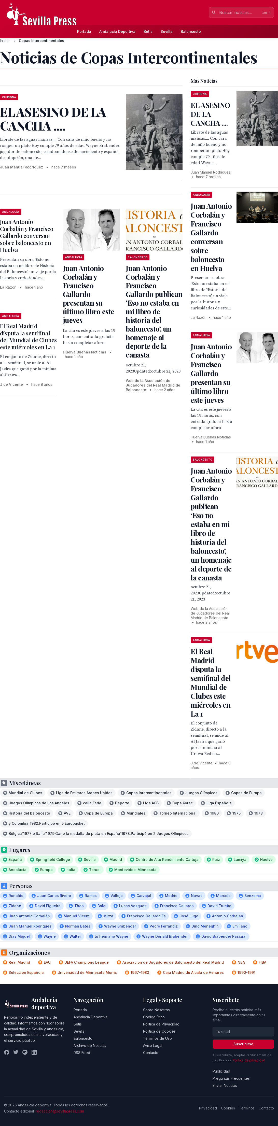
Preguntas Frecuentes (231, 1078)
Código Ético (154, 1017)
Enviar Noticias (225, 1085)
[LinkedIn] (34, 1052)
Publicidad (221, 1071)
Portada (84, 31)
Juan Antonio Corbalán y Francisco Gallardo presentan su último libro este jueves (88, 294)
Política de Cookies (159, 1031)
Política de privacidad (249, 1060)
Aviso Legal (152, 1045)
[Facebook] (6, 1052)
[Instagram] (24, 1052)
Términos (247, 1108)
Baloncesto (191, 31)
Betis (148, 31)
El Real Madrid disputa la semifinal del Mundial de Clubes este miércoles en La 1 (28, 336)
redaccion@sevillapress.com (60, 1111)
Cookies (228, 1108)
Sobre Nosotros (156, 1010)
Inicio (4, 40)
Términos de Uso (157, 1038)
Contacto (150, 1052)
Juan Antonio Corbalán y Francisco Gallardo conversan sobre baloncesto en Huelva (26, 235)
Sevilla (167, 31)
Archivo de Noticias (90, 1045)
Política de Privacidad (161, 1024)
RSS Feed (82, 1052)
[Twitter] (15, 1052)
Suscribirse (243, 1044)
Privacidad (208, 1108)
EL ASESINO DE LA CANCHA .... (210, 113)
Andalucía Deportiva (117, 31)
